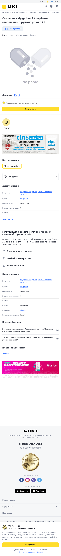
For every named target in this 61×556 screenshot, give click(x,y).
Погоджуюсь (30, 545)
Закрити (59, 524)
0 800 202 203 (30, 444)
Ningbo (23, 310)
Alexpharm (24, 199)
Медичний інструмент (28, 192)
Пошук (46, 6)
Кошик (57, 6)
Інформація (30, 506)
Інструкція (11, 176)
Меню (4, 7)
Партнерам (30, 513)
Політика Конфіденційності (31, 552)
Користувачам (30, 500)
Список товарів (51, 6)
